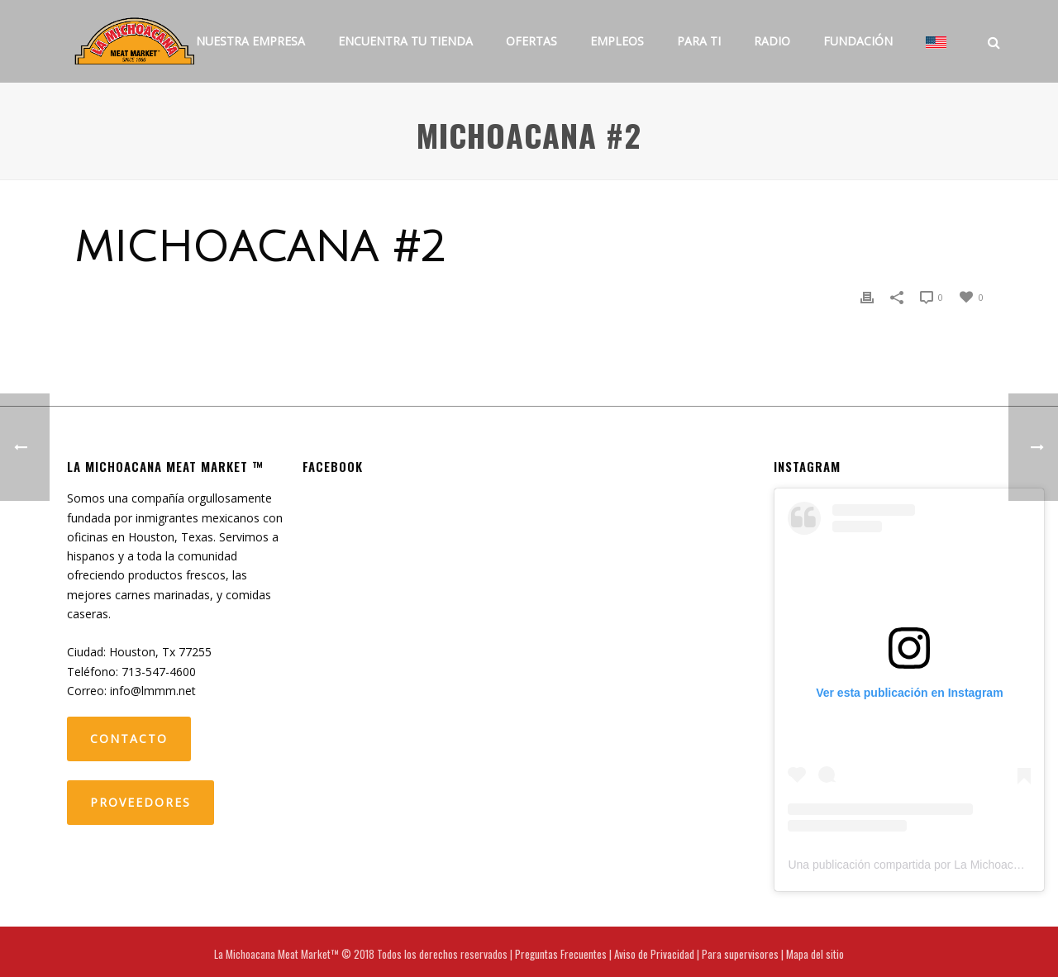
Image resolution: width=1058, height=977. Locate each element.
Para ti (699, 41)
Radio (772, 41)
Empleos (617, 41)
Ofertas (531, 41)
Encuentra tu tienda (405, 41)
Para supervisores (740, 954)
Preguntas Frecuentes (561, 954)
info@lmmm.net (153, 690)
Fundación (858, 41)
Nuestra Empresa (250, 41)
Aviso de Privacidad (654, 954)
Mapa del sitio (815, 954)
